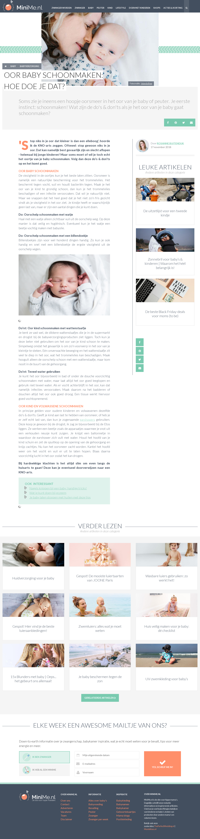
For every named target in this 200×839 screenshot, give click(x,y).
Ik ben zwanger (36, 757)
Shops (156, 8)
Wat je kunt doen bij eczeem (47, 493)
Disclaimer (66, 819)
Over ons (65, 800)
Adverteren (67, 807)
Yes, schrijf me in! (162, 763)
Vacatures (66, 811)
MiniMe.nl (25, 6)
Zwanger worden (62, 8)
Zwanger (80, 8)
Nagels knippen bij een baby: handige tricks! (58, 488)
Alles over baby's (97, 800)
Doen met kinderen (139, 8)
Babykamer (122, 807)
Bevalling (93, 807)
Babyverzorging (29, 66)
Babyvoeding (95, 804)
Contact (65, 804)
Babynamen (122, 804)
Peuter (100, 8)
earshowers (87, 419)
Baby (91, 8)
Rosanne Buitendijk (170, 143)
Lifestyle (121, 8)
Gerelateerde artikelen (100, 697)
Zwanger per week (98, 819)
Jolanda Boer (146, 83)
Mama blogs (123, 815)
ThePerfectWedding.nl (164, 826)
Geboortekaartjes (126, 811)
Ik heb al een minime (39, 770)
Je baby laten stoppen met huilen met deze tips (60, 497)
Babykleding (123, 800)
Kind (110, 8)
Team (64, 815)
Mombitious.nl (150, 829)
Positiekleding (124, 819)
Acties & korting (172, 8)
